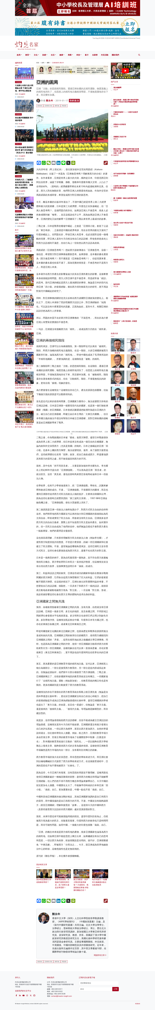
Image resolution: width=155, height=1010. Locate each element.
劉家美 (129, 192)
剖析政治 (74, 100)
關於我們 (115, 55)
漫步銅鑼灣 (130, 87)
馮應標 (129, 126)
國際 (48, 62)
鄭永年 (49, 100)
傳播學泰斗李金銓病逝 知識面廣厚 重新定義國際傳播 (133, 298)
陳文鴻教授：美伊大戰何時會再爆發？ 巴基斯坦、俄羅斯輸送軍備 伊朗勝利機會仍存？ (81, 927)
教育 (27, 55)
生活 (52, 55)
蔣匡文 (129, 141)
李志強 (129, 286)
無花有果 (130, 284)
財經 (44, 55)
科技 (78, 55)
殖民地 (57, 106)
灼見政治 (18, 114)
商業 (70, 55)
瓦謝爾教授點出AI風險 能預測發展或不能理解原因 (24, 217)
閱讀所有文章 (100, 1001)
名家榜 (95, 55)
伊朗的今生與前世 (133, 124)
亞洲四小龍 (48, 106)
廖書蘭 (129, 178)
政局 (18, 55)
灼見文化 (18, 144)
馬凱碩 (64, 106)
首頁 (37, 62)
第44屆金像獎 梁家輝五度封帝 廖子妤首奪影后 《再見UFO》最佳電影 (24, 150)
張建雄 (129, 227)
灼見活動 (104, 55)
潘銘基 (129, 239)
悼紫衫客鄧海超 (132, 247)
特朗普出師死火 (132, 260)
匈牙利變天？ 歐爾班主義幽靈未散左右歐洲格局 (100, 925)
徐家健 (129, 215)
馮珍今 (129, 118)
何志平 (129, 90)
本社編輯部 (21, 94)
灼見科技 (18, 211)
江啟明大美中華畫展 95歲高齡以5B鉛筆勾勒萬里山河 (133, 188)
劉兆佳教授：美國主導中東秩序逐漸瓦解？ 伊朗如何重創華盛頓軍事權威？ (133, 104)
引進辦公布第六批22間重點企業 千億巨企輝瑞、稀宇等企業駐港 (24, 88)
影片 (87, 55)
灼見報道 (18, 82)
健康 (61, 55)
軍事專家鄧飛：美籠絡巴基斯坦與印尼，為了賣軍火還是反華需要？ (24, 270)
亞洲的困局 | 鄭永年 (58, 62)
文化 (35, 55)
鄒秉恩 (129, 325)
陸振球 (129, 202)
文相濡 (129, 249)
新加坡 (40, 106)
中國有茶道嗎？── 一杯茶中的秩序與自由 (133, 114)
